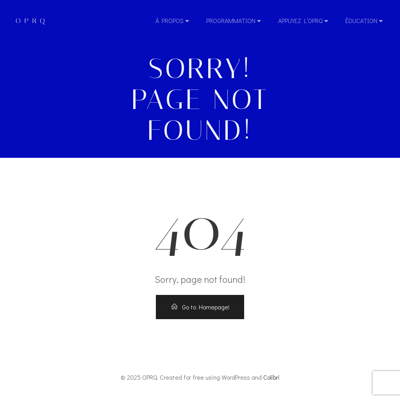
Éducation (364, 20)
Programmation (234, 20)
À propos (173, 20)
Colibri (271, 377)
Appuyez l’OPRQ (304, 20)
